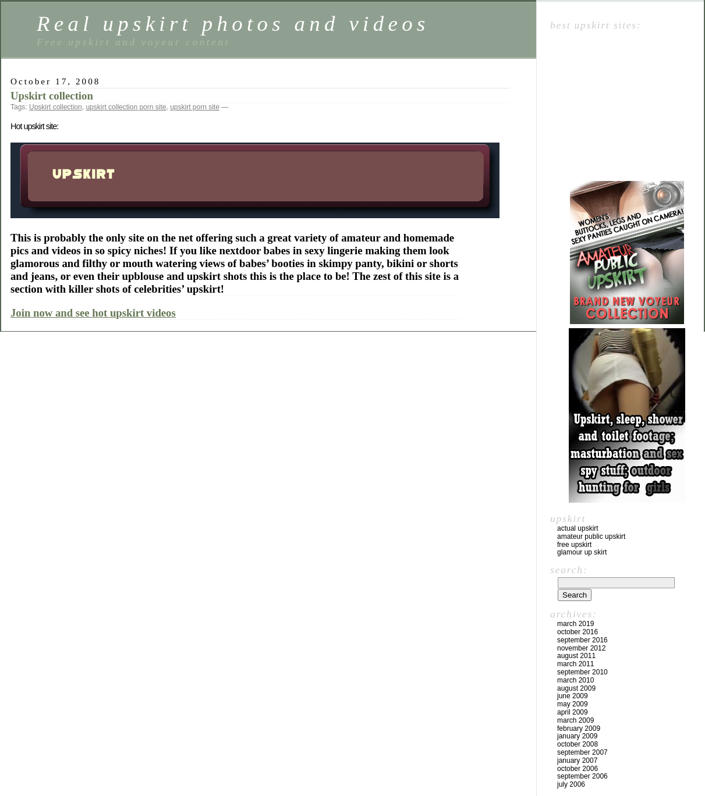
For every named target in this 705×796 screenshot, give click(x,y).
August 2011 (576, 656)
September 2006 (582, 776)
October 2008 (577, 744)
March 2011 (575, 664)
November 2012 (581, 648)
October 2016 (577, 632)
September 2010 (582, 672)
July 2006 (571, 784)
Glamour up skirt (582, 552)
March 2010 (575, 680)
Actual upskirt (577, 528)
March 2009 (575, 720)
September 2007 (582, 752)
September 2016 (582, 640)
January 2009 (577, 736)
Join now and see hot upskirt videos (93, 313)
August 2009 (576, 688)
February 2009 (578, 728)
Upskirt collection (51, 96)
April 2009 (572, 712)
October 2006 (577, 769)
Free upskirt (574, 545)
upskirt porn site (194, 107)
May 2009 (572, 704)
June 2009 (572, 696)
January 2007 (577, 760)
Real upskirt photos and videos (233, 23)
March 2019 (575, 624)
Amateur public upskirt (591, 536)
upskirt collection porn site (126, 107)
